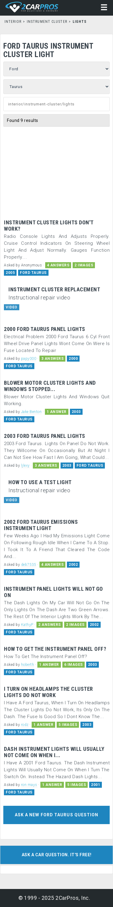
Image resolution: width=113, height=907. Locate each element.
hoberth (27, 665)
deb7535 (28, 565)
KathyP (27, 625)
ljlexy (25, 465)
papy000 (28, 358)
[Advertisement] (56, 168)
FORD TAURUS (33, 273)
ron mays (29, 785)
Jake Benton (31, 412)
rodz (25, 725)
